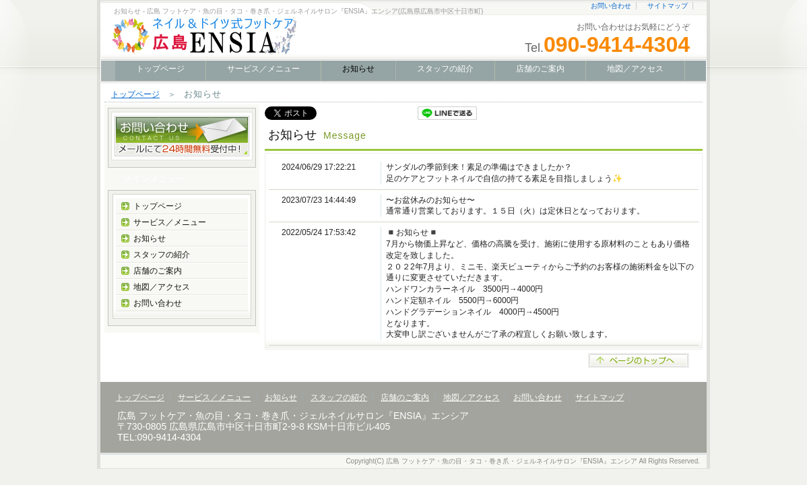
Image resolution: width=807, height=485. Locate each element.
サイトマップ (667, 5)
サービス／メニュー (263, 68)
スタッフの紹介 (445, 68)
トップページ (160, 68)
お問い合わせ (611, 5)
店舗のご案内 (540, 68)
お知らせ (149, 238)
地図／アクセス (635, 68)
